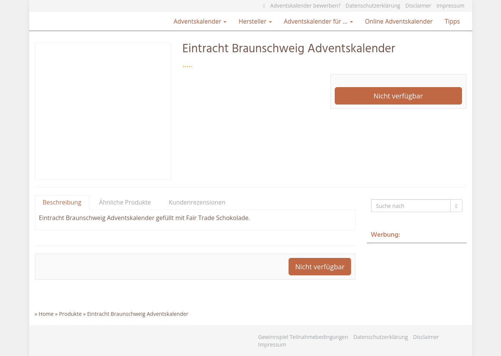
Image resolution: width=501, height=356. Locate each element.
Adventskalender (200, 21)
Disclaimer (418, 5)
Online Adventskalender (399, 21)
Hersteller (255, 21)
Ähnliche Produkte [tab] (125, 202)
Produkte (70, 313)
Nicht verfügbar (398, 95)
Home (46, 313)
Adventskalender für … (318, 21)
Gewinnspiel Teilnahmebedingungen (303, 336)
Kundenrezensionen (197, 202)
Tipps (452, 21)
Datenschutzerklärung (373, 5)
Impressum (451, 5)
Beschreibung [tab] (62, 202)
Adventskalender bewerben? (305, 5)
